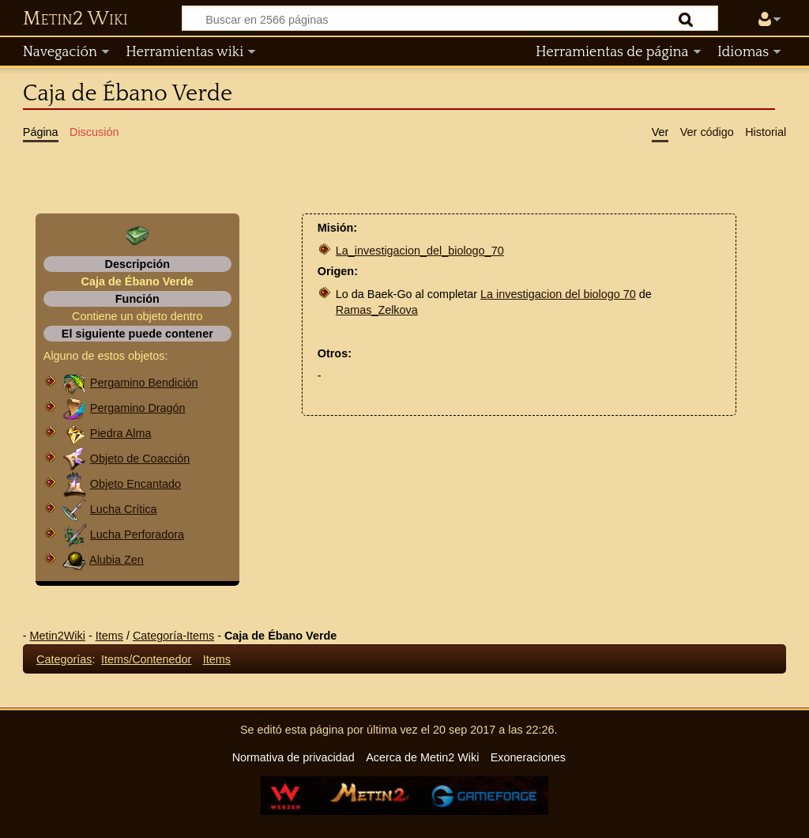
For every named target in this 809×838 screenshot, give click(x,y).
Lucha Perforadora (137, 534)
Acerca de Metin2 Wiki (422, 757)
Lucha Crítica (123, 509)
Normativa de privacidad (293, 757)
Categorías (64, 659)
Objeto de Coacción (140, 458)
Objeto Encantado (135, 484)
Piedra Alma (121, 433)
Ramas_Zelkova (377, 310)
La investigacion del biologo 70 (558, 294)
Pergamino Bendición (144, 382)
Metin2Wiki (57, 635)
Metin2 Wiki (75, 19)
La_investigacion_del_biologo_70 (420, 250)
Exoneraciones (528, 757)
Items (109, 635)
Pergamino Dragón (138, 408)
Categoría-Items (173, 635)
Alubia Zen (116, 559)
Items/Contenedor (146, 659)
